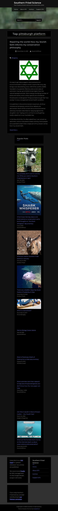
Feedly (23, 471)
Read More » (14, 130)
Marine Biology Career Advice (26, 330)
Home (16, 9)
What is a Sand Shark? (24, 310)
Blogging (15, 58)
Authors (31, 9)
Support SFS (40, 9)
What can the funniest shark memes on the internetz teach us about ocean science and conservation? (28, 442)
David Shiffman (36, 51)
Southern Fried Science (27, 2)
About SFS (23, 9)
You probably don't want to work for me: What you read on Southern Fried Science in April (28, 176)
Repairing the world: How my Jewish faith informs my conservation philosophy (28, 45)
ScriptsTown (37, 508)
